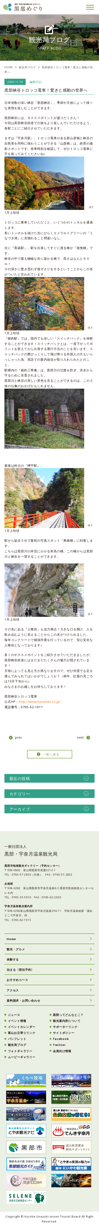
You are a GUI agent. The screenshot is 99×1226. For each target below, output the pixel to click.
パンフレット (17, 1039)
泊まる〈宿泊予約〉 (20, 970)
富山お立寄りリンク (21, 1033)
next (80, 737)
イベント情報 (17, 1021)
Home (11, 939)
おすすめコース (17, 980)
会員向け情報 (62, 1051)
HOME (8, 67)
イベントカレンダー (21, 1027)
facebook (61, 1039)
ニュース (14, 1015)
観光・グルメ (16, 949)
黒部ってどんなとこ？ (68, 1015)
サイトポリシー (63, 1033)
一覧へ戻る (51, 754)
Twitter (59, 1045)
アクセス (13, 990)
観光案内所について (66, 1021)
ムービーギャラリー (21, 1057)
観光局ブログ (27, 67)
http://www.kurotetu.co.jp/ (41, 701)
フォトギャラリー (20, 1051)
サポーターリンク (65, 1027)
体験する (13, 959)
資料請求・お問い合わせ (23, 1001)
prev (18, 737)
